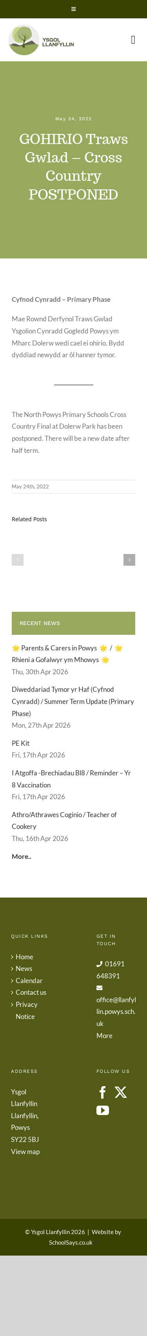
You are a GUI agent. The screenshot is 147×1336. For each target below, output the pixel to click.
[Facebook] (102, 1092)
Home (24, 957)
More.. (21, 856)
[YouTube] (102, 1110)
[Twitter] (120, 1092)
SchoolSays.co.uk (71, 1242)
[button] (18, 560)
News (24, 968)
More (104, 1035)
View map (25, 1151)
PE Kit (20, 743)
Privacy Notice (27, 1010)
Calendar (29, 980)
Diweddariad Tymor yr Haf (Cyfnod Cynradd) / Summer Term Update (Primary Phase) (73, 701)
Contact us (31, 992)
